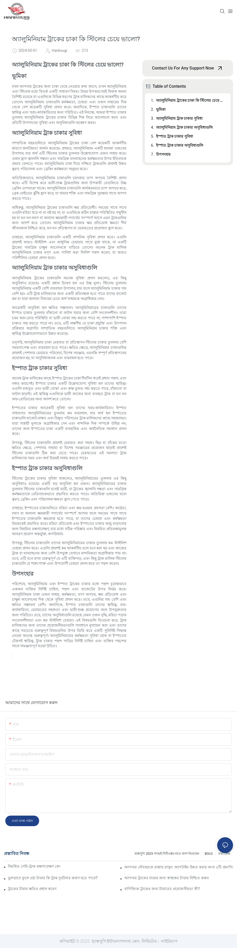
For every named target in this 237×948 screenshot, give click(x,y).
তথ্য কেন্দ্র (224, 853)
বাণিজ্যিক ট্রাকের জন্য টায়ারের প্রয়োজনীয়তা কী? (162, 889)
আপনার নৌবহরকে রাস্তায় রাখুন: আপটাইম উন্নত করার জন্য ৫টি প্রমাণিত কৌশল (178, 867)
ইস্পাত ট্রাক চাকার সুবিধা (174, 136)
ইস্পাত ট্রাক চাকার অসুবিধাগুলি (179, 145)
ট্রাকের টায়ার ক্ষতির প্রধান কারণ (32, 889)
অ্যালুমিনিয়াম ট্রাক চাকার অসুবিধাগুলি (184, 127)
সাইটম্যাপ (168, 941)
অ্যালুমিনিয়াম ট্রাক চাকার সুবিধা (179, 118)
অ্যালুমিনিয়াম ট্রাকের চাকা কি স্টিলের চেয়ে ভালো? (190, 100)
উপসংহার (163, 154)
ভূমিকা (161, 109)
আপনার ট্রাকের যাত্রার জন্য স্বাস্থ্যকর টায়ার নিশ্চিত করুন (166, 878)
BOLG (209, 853)
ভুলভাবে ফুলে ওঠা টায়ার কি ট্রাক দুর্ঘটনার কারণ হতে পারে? (53, 878)
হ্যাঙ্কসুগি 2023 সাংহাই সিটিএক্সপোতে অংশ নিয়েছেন (167, 853)
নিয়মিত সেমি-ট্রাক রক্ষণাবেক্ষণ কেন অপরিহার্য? (34, 866)
